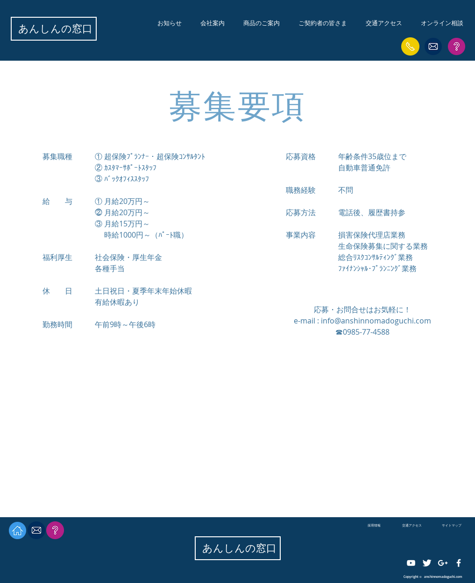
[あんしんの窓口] (55, 29)
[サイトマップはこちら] (456, 46)
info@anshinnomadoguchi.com (376, 321)
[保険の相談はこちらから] (433, 46)
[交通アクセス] (412, 525)
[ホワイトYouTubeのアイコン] (411, 563)
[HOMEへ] (17, 530)
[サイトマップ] (452, 525)
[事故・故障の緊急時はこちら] (410, 46)
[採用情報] (374, 525)
